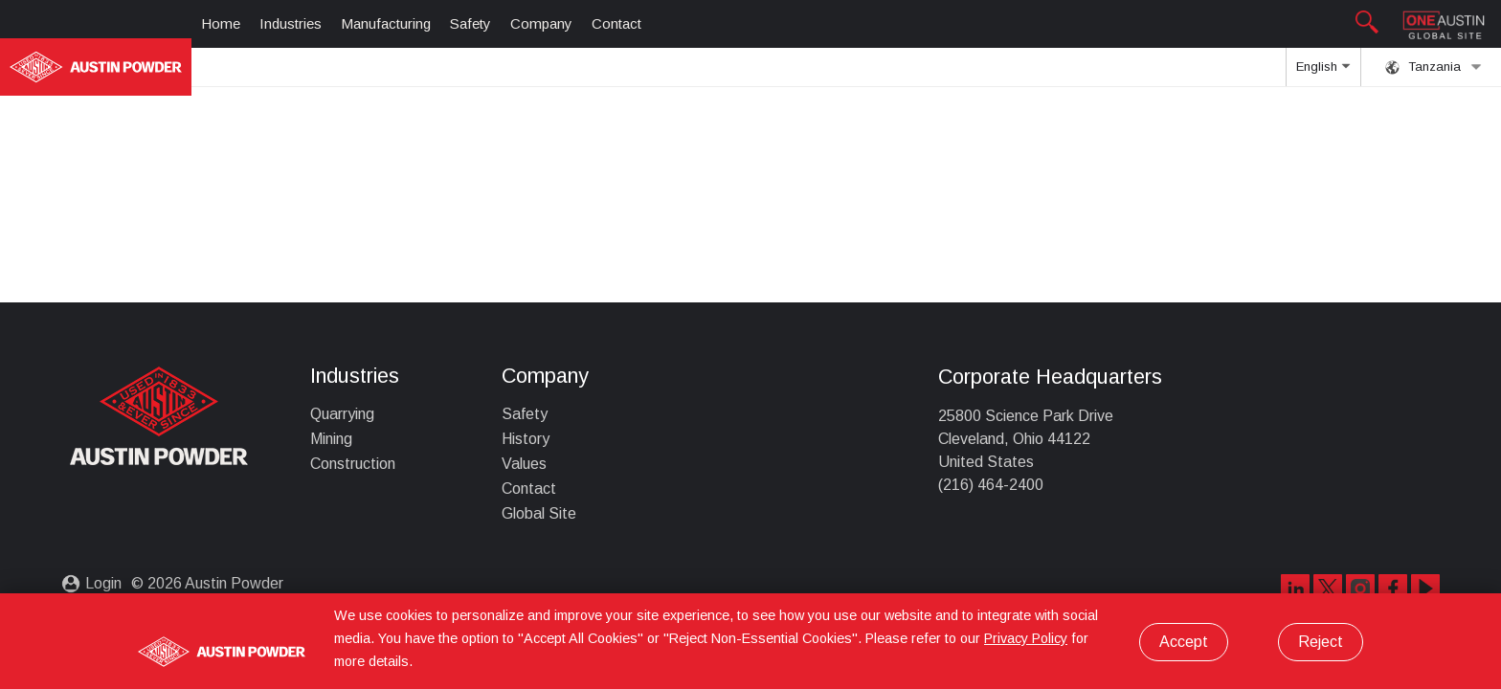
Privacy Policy (1025, 638)
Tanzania (1433, 67)
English (1323, 72)
